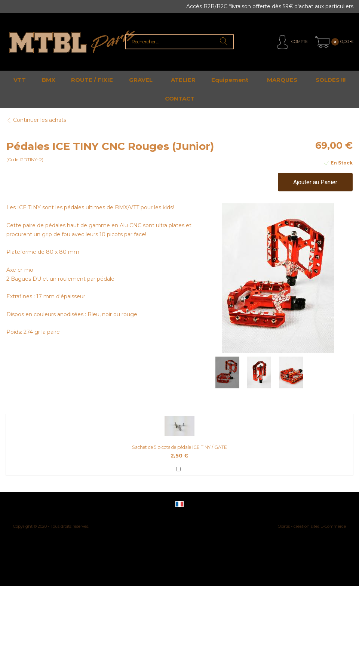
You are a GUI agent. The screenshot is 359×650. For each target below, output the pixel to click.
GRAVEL (141, 79)
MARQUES (282, 79)
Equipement (229, 79)
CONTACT (179, 98)
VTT (19, 79)
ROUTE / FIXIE (92, 79)
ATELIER (183, 79)
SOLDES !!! (331, 79)
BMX (48, 79)
